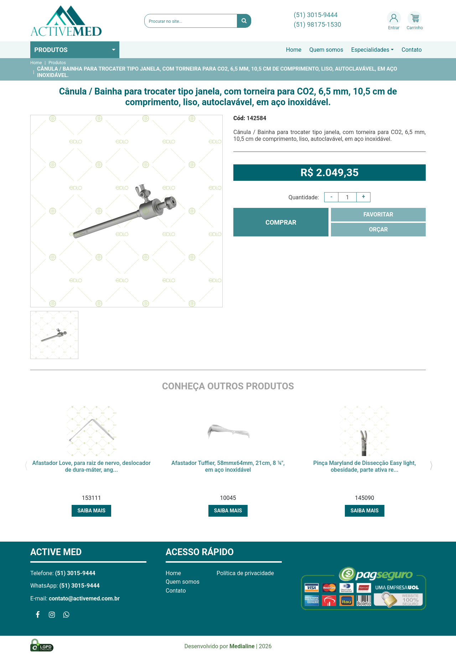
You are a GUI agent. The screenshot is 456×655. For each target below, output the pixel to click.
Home (293, 49)
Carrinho (415, 20)
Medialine (242, 646)
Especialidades (370, 49)
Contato (411, 49)
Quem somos (326, 49)
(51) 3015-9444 (316, 15)
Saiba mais (91, 510)
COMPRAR (280, 222)
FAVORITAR (378, 214)
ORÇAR (378, 229)
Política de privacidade (245, 573)
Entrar (394, 20)
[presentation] (25, 465)
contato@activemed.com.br (84, 598)
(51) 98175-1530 (317, 24)
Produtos (51, 49)
